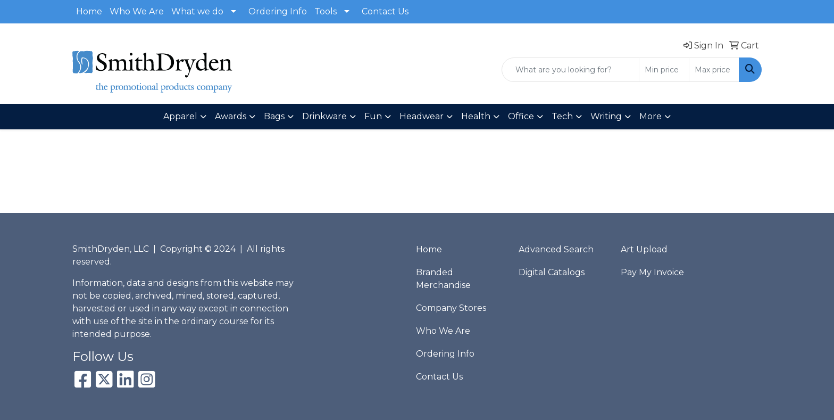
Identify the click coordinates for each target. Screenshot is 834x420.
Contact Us (385, 11)
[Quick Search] (570, 69)
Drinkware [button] (324, 116)
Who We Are (137, 11)
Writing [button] (606, 116)
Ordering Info (277, 11)
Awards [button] (230, 116)
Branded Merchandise (443, 278)
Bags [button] (274, 116)
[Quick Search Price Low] (664, 69)
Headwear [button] (421, 116)
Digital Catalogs (552, 272)
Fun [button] (373, 116)
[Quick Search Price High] (714, 69)
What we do (197, 11)
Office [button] (521, 116)
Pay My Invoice (652, 272)
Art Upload (644, 249)
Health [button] (475, 116)
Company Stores (451, 308)
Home (89, 11)
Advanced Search (556, 249)
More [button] (650, 116)
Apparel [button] (180, 116)
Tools (325, 11)
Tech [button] (562, 116)
